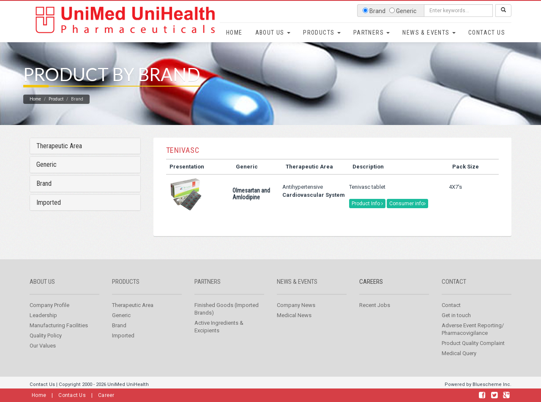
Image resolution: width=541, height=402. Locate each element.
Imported (48, 212)
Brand (44, 193)
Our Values (43, 355)
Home (234, 32)
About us (42, 291)
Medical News (294, 324)
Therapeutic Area (59, 155)
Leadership (43, 324)
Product (56, 108)
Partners (371, 32)
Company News (296, 314)
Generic (46, 174)
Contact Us (486, 32)
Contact (454, 291)
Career (106, 395)
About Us (273, 32)
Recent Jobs (374, 314)
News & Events (429, 32)
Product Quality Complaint (473, 352)
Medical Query (459, 362)
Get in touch (456, 324)
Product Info (367, 213)
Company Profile (49, 314)
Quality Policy (46, 345)
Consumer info (407, 213)
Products (322, 32)
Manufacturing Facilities (59, 334)
